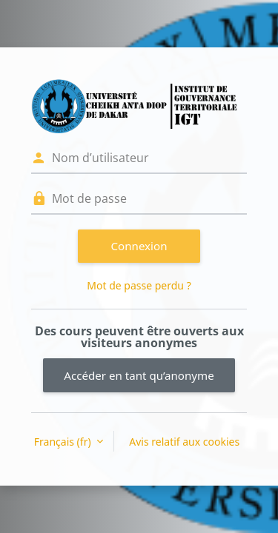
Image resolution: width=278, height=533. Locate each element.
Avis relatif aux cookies (184, 442)
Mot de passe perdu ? (139, 285)
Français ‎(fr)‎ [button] (63, 442)
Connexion (139, 245)
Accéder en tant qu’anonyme (139, 375)
